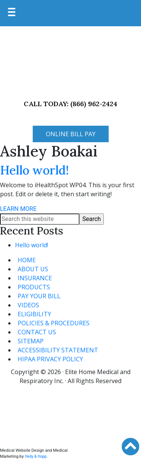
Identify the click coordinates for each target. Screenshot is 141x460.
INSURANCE (35, 278)
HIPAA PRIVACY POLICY (50, 359)
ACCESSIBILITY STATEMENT (58, 350)
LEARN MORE (18, 208)
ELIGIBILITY (34, 314)
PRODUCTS (34, 287)
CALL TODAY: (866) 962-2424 (70, 103)
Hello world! (34, 170)
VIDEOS (28, 305)
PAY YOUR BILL (39, 296)
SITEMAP (31, 341)
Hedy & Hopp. (36, 456)
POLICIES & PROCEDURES (53, 323)
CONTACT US (37, 332)
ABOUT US (33, 269)
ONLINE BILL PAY (71, 134)
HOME (27, 260)
